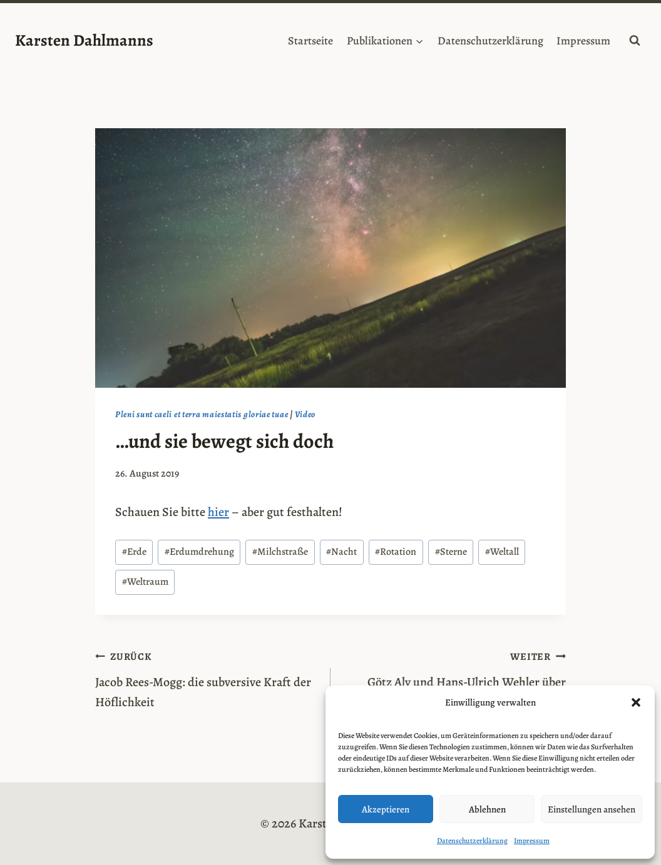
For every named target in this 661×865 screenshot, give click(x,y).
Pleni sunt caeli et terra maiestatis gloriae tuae (201, 414)
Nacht (341, 552)
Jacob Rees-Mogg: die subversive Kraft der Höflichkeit (206, 678)
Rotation (395, 552)
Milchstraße (280, 552)
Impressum (532, 841)
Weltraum (145, 582)
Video (305, 414)
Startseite (310, 40)
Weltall (502, 552)
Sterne (451, 552)
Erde (134, 552)
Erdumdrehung (199, 552)
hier (218, 511)
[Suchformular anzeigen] (634, 40)
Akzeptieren (385, 809)
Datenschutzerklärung (472, 841)
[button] (636, 702)
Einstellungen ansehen (591, 809)
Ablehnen (487, 809)
